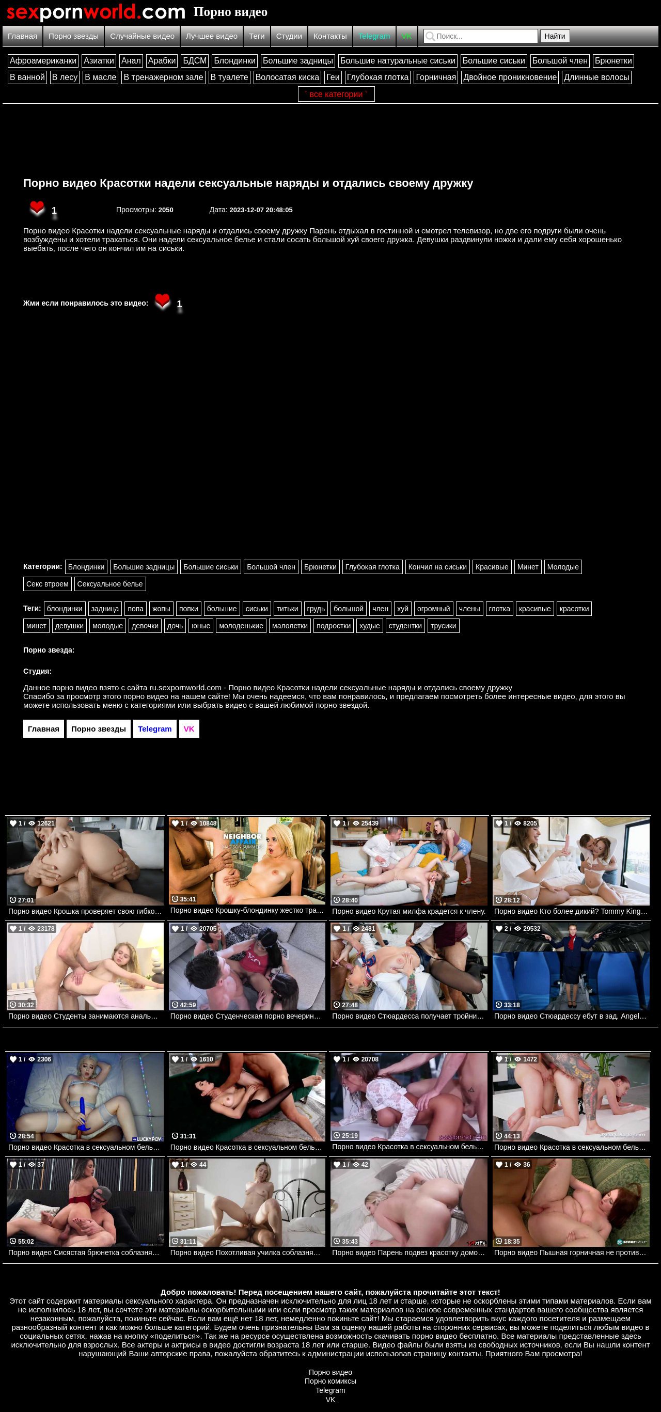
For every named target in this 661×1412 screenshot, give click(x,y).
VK (407, 35)
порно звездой (341, 705)
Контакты (330, 35)
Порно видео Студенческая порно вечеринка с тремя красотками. (248, 1016)
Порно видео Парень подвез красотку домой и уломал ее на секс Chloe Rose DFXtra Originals (409, 1252)
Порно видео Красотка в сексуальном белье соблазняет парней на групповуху (572, 1147)
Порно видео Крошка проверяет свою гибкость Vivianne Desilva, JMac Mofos (86, 911)
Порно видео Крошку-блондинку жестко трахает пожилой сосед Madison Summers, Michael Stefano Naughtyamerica (248, 910)
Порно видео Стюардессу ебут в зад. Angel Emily (572, 1016)
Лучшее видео (212, 35)
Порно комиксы (330, 1381)
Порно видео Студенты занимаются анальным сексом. (86, 1016)
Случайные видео (142, 35)
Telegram (374, 35)
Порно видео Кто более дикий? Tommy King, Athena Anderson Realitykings (572, 911)
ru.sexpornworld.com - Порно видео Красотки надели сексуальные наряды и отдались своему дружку (331, 687)
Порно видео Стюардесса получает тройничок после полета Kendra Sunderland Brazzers (409, 1016)
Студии (289, 35)
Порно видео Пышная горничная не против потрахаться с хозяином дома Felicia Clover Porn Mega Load (572, 1252)
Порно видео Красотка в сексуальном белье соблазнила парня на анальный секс (248, 1147)
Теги (257, 35)
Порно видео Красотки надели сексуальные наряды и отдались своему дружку (248, 183)
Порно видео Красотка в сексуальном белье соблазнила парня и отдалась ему (86, 1147)
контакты (465, 1353)
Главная (22, 35)
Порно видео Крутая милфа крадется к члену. (408, 911)
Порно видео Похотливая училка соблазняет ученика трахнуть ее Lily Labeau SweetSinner (248, 1252)
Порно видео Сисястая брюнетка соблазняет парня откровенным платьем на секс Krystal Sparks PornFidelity (86, 1252)
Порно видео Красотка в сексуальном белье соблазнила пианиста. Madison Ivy (409, 1147)
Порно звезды (74, 35)
